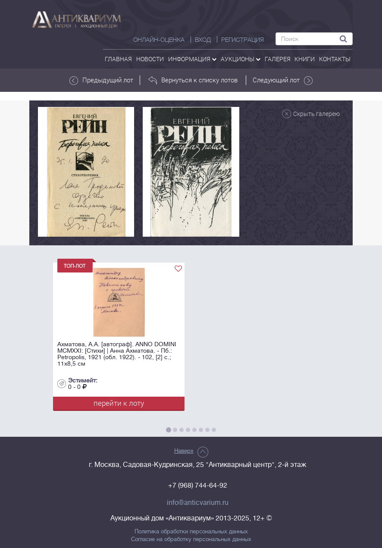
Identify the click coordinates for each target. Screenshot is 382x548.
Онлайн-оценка (159, 39)
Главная (118, 59)
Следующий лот (283, 80)
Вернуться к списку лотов (193, 80)
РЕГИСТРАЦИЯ (242, 39)
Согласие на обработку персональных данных (191, 539)
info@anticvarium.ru (198, 503)
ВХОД (203, 39)
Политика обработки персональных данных (191, 531)
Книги (304, 59)
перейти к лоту (119, 403)
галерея (278, 59)
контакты (335, 59)
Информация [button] (192, 59)
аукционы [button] (240, 59)
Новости (150, 59)
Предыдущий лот (101, 80)
